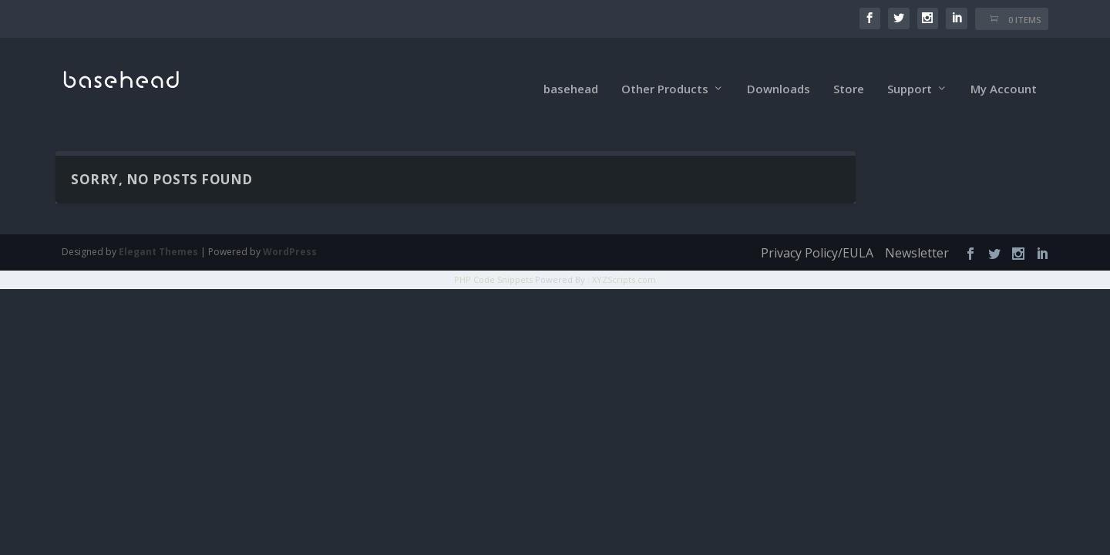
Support (909, 69)
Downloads (778, 69)
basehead (570, 69)
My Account (1003, 69)
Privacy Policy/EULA (817, 232)
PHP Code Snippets (493, 258)
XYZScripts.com (624, 258)
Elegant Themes (158, 230)
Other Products (664, 69)
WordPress (290, 230)
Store (848, 69)
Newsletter (917, 232)
